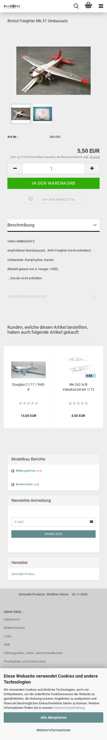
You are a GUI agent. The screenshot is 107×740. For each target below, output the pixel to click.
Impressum (12, 619)
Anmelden (53, 534)
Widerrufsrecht (14, 628)
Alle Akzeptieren (54, 717)
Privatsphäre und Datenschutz (25, 661)
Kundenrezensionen (27, 296)
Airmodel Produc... (24, 574)
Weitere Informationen (53, 730)
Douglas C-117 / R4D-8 (28, 387)
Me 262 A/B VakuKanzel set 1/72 (78, 387)
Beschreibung (20, 225)
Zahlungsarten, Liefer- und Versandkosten (33, 653)
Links (7, 636)
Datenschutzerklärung (69, 708)
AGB (7, 644)
